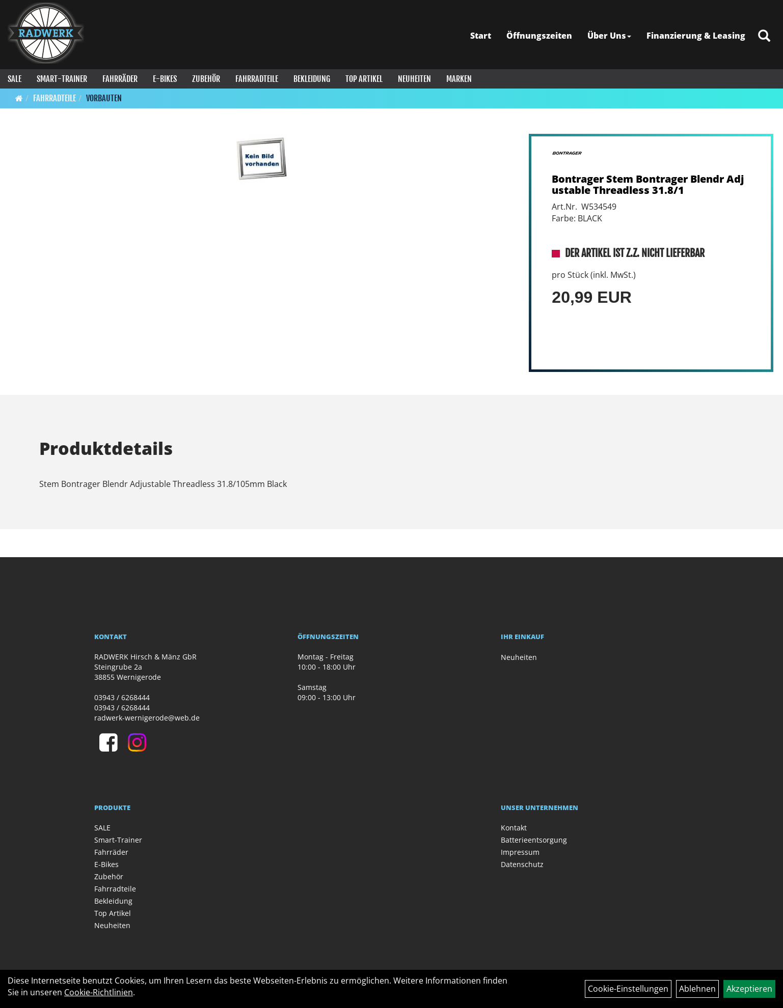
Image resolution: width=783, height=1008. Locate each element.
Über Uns (609, 35)
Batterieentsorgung (534, 840)
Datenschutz (522, 864)
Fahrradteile (256, 79)
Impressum (520, 852)
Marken (459, 79)
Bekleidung (311, 79)
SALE (14, 79)
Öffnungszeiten (539, 35)
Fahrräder (120, 79)
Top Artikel (364, 79)
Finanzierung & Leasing (695, 35)
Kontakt (514, 827)
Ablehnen (697, 988)
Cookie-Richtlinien (98, 992)
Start (480, 35)
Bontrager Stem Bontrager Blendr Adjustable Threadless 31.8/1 (648, 184)
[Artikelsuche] (764, 36)
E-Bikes (165, 79)
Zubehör (206, 79)
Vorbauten (104, 98)
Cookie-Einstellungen (628, 988)
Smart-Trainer (62, 79)
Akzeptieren (749, 988)
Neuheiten (414, 79)
